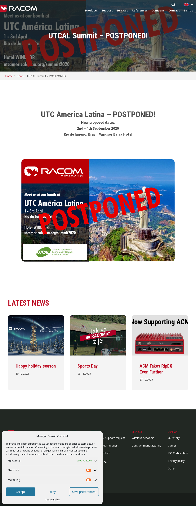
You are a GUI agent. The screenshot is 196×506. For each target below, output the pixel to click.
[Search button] (173, 4)
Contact (174, 10)
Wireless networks (143, 438)
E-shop (188, 10)
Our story (174, 438)
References (140, 10)
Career (172, 445)
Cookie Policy (52, 499)
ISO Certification (178, 453)
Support (107, 10)
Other (171, 468)
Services (122, 10)
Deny (52, 492)
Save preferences (84, 492)
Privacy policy (176, 461)
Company (158, 10)
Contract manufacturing (146, 445)
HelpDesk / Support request (108, 438)
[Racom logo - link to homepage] (18, 8)
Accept (20, 492)
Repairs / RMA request (104, 445)
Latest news (28, 303)
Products (91, 10)
